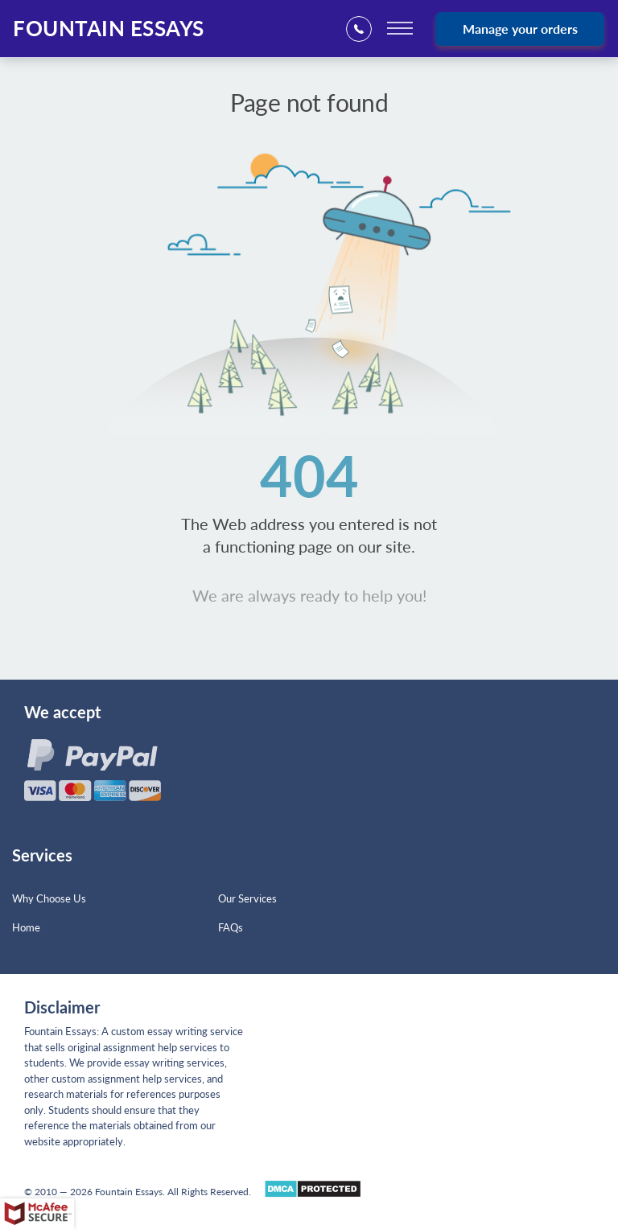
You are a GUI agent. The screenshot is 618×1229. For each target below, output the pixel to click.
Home (26, 927)
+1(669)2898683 (364, 30)
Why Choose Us (49, 898)
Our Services (247, 898)
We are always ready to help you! (309, 595)
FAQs (230, 927)
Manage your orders (520, 28)
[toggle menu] (400, 28)
